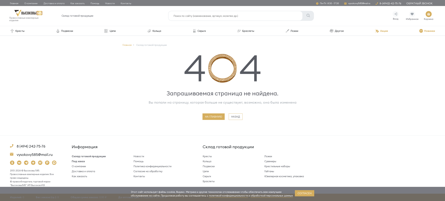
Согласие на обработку (147, 172)
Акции (381, 31)
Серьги (199, 31)
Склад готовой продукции (78, 16)
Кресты (17, 31)
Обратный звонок (419, 3)
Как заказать (78, 3)
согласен (305, 193)
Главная (14, 3)
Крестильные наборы (277, 167)
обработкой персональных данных (272, 195)
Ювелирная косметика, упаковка (284, 177)
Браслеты (245, 31)
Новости (110, 3)
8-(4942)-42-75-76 (390, 3)
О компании (31, 3)
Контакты (126, 3)
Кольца (154, 31)
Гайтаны (269, 172)
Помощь (95, 3)
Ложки (291, 31)
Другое (336, 31)
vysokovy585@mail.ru (359, 3)
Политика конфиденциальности (152, 167)
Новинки (427, 31)
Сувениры (270, 162)
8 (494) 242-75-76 (31, 147)
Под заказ (78, 162)
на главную (213, 117)
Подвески (64, 31)
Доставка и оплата (54, 3)
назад (235, 117)
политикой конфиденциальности (228, 195)
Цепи (110, 31)
